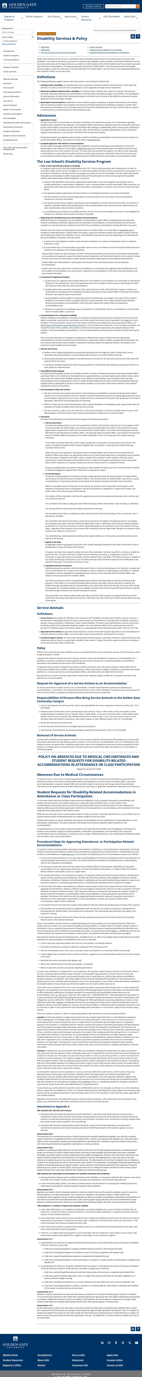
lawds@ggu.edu (84, 148)
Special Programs (10, 105)
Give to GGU (78, 1355)
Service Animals (96, 47)
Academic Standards (11, 131)
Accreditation (45, 1355)
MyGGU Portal (10, 1355)
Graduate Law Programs (12, 114)
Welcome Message (10, 79)
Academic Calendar (11, 67)
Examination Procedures (13, 127)
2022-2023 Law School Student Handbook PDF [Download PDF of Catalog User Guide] (15, 148)
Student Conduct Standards (14, 136)
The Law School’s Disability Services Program (58, 52)
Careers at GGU (115, 1365)
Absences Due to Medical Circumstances (106, 50)
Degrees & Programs (9, 18)
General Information (11, 96)
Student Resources (86, 18)
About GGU (129, 16)
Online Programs (34, 16)
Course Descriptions (11, 60)
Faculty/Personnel (10, 140)
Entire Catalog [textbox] (8, 32)
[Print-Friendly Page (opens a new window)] (133, 36)
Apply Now (112, 1355)
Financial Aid (8, 88)
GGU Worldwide (112, 16)
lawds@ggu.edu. (93, 140)
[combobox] (116, 30)
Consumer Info (80, 1365)
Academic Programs (11, 55)
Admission (7, 83)
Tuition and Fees (9, 71)
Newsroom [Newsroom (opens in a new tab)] (78, 1360)
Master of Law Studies (12, 109)
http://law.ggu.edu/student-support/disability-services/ (62, 325)
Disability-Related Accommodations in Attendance (109, 52)
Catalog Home (8, 51)
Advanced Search (8, 44)
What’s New (8, 154)
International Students (12, 92)
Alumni (41, 1365)
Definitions (45, 47)
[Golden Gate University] (19, 6)
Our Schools (54, 16)
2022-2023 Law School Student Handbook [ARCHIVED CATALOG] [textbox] (116, 30)
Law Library (7, 101)
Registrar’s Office (12, 1365)
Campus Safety (115, 1360)
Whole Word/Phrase (11, 41)
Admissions (70, 16)
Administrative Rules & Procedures (17, 123)
